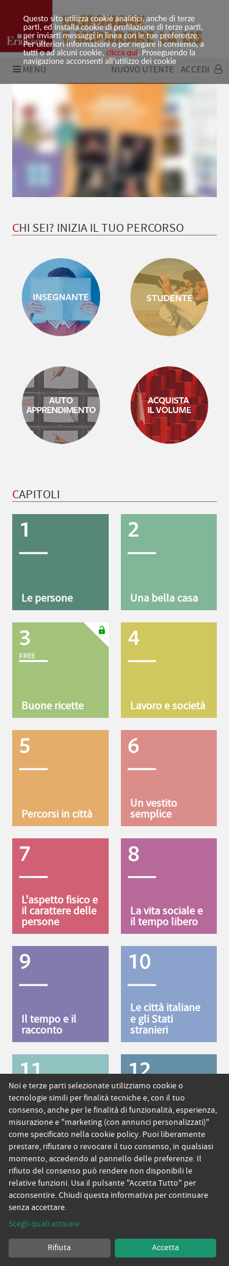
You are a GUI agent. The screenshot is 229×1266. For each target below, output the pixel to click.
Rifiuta (59, 1247)
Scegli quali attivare (44, 1224)
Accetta (165, 1247)
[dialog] (114, 1170)
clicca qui (122, 52)
